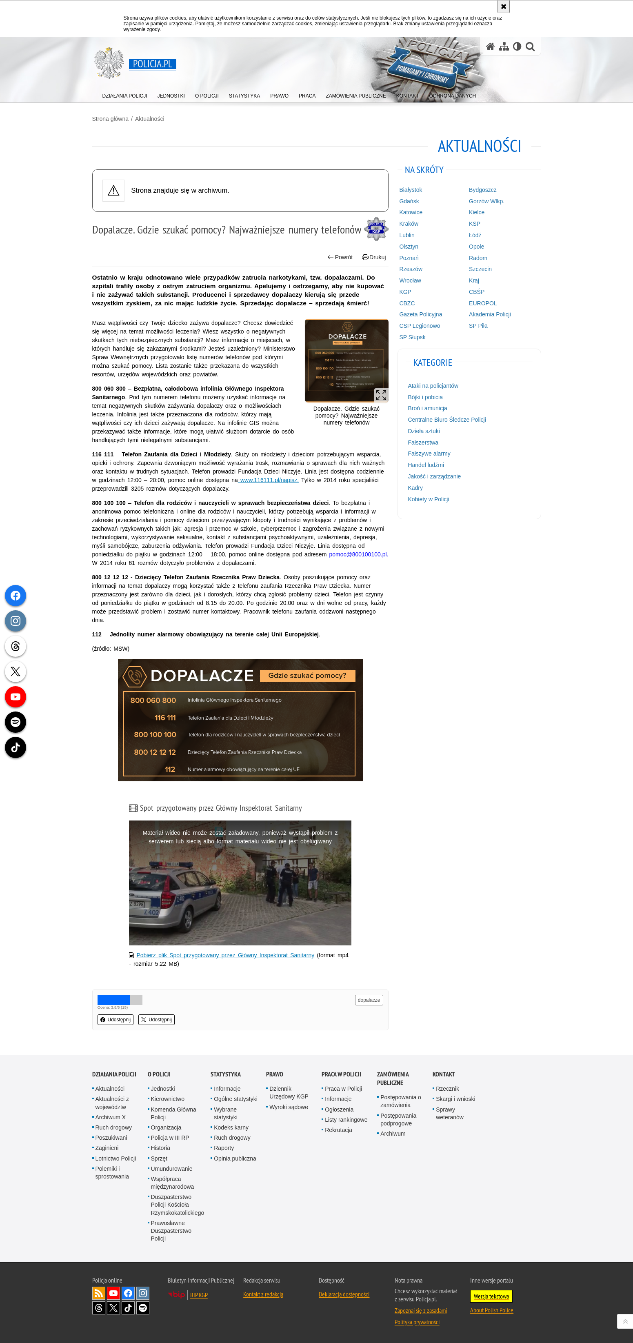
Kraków (408, 223)
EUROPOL (483, 303)
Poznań (408, 258)
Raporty (224, 1148)
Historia (160, 1148)
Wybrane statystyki (226, 1113)
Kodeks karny (231, 1127)
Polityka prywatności (417, 1322)
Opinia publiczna (235, 1158)
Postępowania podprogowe (398, 1119)
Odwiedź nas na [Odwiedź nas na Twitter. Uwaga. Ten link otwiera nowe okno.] (113, 1307)
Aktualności (149, 119)
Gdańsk (409, 201)
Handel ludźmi (426, 465)
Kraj (474, 280)
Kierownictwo (167, 1099)
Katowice (410, 212)
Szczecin (480, 269)
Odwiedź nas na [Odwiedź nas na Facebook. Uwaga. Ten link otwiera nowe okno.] (128, 1293)
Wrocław (410, 280)
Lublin (406, 235)
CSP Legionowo (419, 325)
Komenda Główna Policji (173, 1113)
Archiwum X (111, 1117)
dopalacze (369, 1000)
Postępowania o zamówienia (400, 1101)
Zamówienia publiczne (393, 1078)
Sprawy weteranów (450, 1113)
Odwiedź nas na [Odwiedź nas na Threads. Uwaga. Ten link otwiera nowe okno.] (98, 1307)
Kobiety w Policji (428, 499)
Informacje (227, 1088)
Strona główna (110, 119)
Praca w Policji (341, 1074)
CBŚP (476, 292)
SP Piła (478, 325)
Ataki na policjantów (433, 385)
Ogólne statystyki (236, 1099)
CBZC (407, 303)
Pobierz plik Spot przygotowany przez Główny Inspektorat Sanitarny (225, 955)
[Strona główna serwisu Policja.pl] (490, 46)
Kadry (415, 488)
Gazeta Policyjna (420, 314)
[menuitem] (125, 94)
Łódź (475, 235)
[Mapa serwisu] (504, 46)
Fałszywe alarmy (429, 453)
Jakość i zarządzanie (434, 476)
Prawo (274, 1074)
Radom (478, 258)
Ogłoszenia (339, 1109)
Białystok (410, 190)
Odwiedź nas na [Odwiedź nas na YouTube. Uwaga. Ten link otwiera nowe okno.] (113, 1293)
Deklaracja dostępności (344, 1294)
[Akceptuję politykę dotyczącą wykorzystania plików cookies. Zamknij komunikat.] (504, 6)
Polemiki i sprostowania (112, 1172)
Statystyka (226, 1074)
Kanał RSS (98, 1293)
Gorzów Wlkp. (486, 201)
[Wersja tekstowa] (517, 46)
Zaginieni (107, 1148)
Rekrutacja (338, 1130)
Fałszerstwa (423, 442)
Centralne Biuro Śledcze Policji (447, 419)
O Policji (159, 1074)
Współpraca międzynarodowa (172, 1183)
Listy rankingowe (346, 1119)
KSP (474, 223)
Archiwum (392, 1133)
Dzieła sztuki (424, 431)
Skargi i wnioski (455, 1099)
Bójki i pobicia (425, 397)
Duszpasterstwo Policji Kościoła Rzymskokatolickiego (177, 1205)
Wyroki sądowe (288, 1107)
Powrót (340, 257)
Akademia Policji (490, 314)
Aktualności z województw (112, 1103)
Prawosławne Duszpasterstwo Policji (171, 1231)
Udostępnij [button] (115, 1020)
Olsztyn (408, 246)
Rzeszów (410, 269)
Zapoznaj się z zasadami (421, 1310)
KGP (405, 292)
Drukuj (374, 257)
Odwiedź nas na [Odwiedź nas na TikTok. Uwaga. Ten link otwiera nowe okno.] (128, 1307)
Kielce (476, 212)
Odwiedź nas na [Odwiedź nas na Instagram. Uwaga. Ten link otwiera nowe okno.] (142, 1293)
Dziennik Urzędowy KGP (289, 1092)
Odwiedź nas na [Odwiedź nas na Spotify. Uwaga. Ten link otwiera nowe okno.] (142, 1307)
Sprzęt (159, 1158)
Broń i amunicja (427, 408)
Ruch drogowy (114, 1127)
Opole (476, 246)
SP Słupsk (412, 337)
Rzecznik (447, 1088)
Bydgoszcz (483, 190)
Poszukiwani (111, 1137)
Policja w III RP (170, 1137)
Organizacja (166, 1127)
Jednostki (163, 1088)
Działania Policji (114, 1074)
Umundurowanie (172, 1168)
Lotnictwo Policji (116, 1158)
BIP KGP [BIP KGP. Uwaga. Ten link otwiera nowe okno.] (199, 1295)
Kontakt (444, 1074)
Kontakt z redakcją (263, 1294)
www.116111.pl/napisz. (268, 480)
